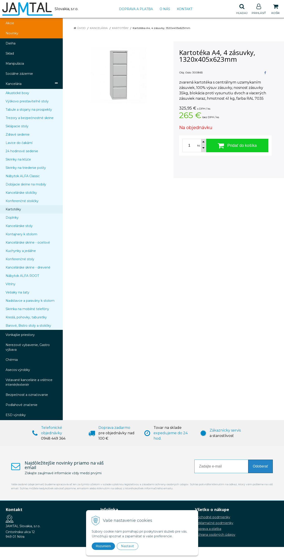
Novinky (12, 33)
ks (198, 145)
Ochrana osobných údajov (215, 535)
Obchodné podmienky (212, 517)
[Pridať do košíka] (237, 145)
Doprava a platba (136, 9)
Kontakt (184, 9)
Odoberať (260, 466)
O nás (165, 9)
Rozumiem (103, 546)
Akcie (10, 23)
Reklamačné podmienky (214, 523)
